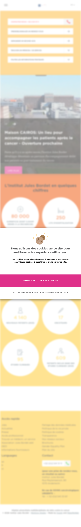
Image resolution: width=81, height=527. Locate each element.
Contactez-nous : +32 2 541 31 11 (25, 22)
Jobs (4, 425)
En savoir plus (40, 268)
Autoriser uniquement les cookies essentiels (41, 293)
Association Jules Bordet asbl (18, 442)
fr (73, 5)
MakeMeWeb (73, 513)
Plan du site (48, 450)
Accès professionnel (12, 435)
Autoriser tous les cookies (40, 280)
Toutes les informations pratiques (27, 60)
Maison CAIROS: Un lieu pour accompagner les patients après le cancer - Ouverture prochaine (39, 138)
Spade (60, 513)
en (3, 461)
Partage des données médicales (59, 425)
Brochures (47, 442)
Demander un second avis (23, 41)
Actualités (7, 428)
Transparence (49, 435)
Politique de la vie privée (55, 428)
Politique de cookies (53, 432)
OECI (4, 446)
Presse (5, 432)
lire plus (13, 170)
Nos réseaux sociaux (53, 439)
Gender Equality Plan (53, 446)
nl (3, 469)
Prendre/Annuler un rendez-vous (27, 31)
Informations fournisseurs (15, 450)
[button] (7, 124)
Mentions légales (38, 513)
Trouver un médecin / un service (26, 50)
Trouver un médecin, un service (18, 439)
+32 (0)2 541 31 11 (57, 463)
